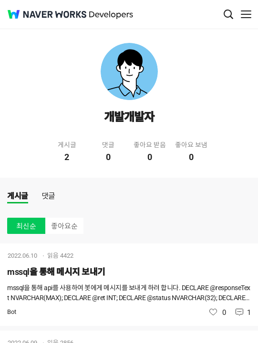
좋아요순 (64, 226)
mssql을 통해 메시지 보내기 (56, 272)
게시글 (17, 196)
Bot (11, 311)
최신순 (26, 226)
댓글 (48, 196)
